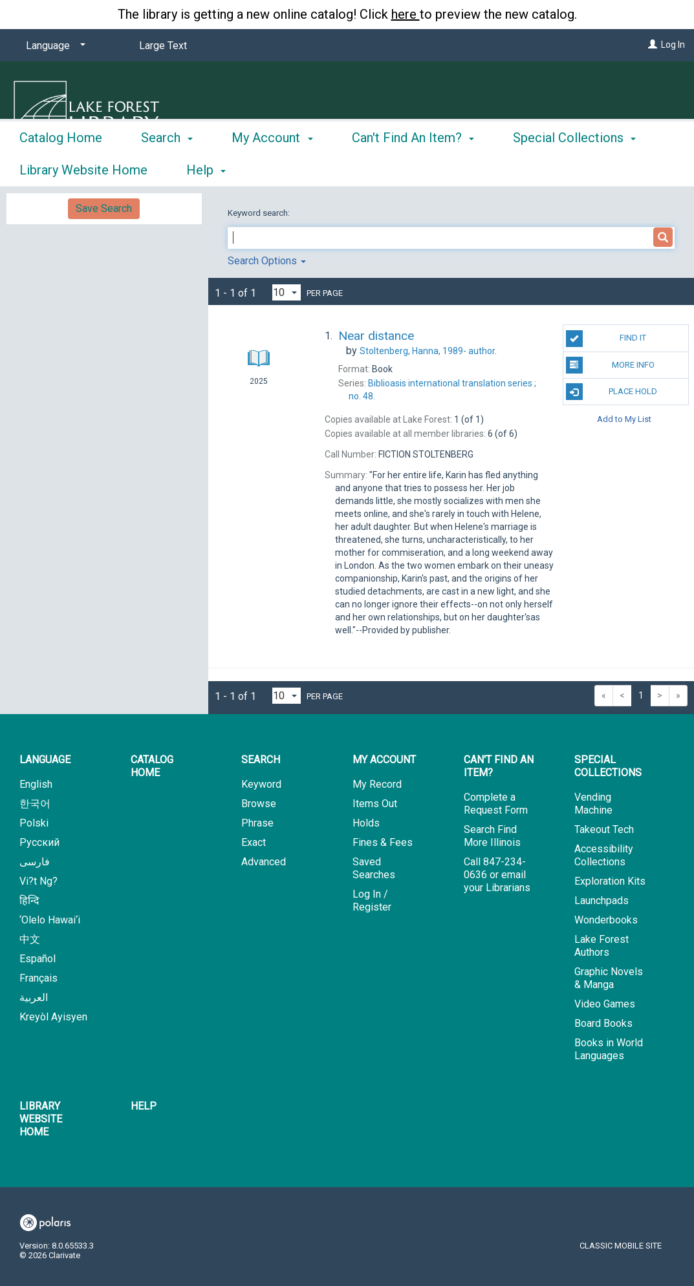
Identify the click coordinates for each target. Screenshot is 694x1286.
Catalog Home (60, 168)
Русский (39, 842)
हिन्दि (29, 900)
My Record (377, 784)
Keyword (261, 784)
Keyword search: (260, 213)
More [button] (538, 170)
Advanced (263, 862)
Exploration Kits (609, 881)
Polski (34, 823)
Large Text (163, 45)
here (405, 14)
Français (38, 978)
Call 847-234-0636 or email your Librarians (497, 875)
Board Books (603, 1023)
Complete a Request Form (496, 803)
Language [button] (44, 760)
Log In (673, 44)
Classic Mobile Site (621, 1245)
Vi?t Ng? (38, 881)
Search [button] (167, 168)
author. (428, 351)
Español (37, 959)
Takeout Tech (604, 829)
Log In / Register (371, 900)
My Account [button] (272, 168)
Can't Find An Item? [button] (413, 168)
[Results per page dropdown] (286, 292)
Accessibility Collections (603, 855)
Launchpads (601, 900)
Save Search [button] (104, 208)
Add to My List (624, 418)
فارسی (34, 862)
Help (144, 1106)
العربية (33, 997)
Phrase (257, 823)
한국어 (34, 803)
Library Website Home (40, 1119)
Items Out (374, 803)
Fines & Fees (382, 842)
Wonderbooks (606, 920)
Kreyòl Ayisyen (53, 1017)
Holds (366, 823)
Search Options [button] (267, 261)
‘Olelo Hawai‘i (49, 920)
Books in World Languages (608, 1049)
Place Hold (612, 391)
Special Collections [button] (608, 766)
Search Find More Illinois (492, 836)
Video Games (604, 1004)
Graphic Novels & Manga (608, 978)
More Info (610, 365)
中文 (29, 939)
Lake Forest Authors (601, 945)
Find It (606, 338)
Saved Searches (373, 868)
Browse (258, 803)
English (35, 784)
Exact (253, 842)
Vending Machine (593, 803)
